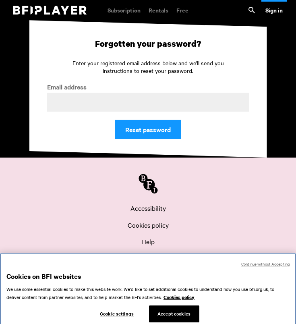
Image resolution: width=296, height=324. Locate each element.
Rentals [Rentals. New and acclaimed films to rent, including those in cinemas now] (158, 10)
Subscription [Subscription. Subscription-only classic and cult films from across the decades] (124, 10)
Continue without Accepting (265, 268)
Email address (67, 87)
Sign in (274, 10)
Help (148, 241)
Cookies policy (148, 224)
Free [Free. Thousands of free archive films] (182, 10)
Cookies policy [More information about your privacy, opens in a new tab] (179, 301)
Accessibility (148, 208)
